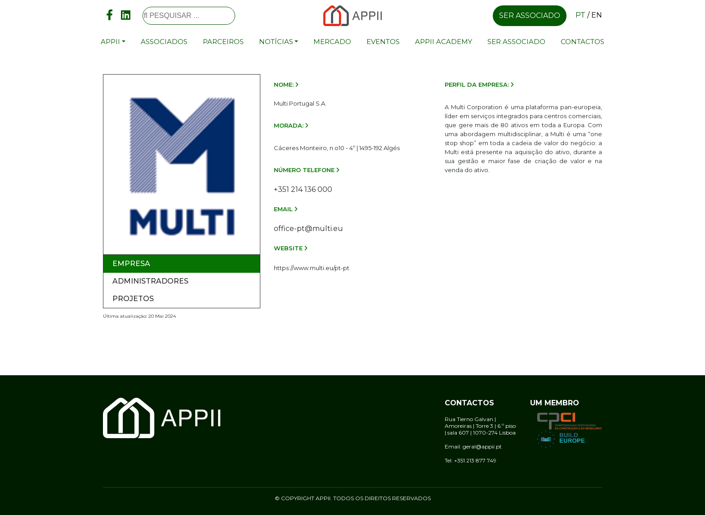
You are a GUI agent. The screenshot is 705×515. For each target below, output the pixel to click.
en (596, 15)
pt (580, 15)
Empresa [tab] (131, 263)
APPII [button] (110, 41)
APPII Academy (443, 41)
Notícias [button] (276, 41)
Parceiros (223, 41)
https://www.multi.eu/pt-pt (311, 267)
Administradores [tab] (150, 281)
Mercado (332, 41)
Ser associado (529, 15)
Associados (164, 41)
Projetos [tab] (133, 298)
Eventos (383, 41)
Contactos (582, 41)
